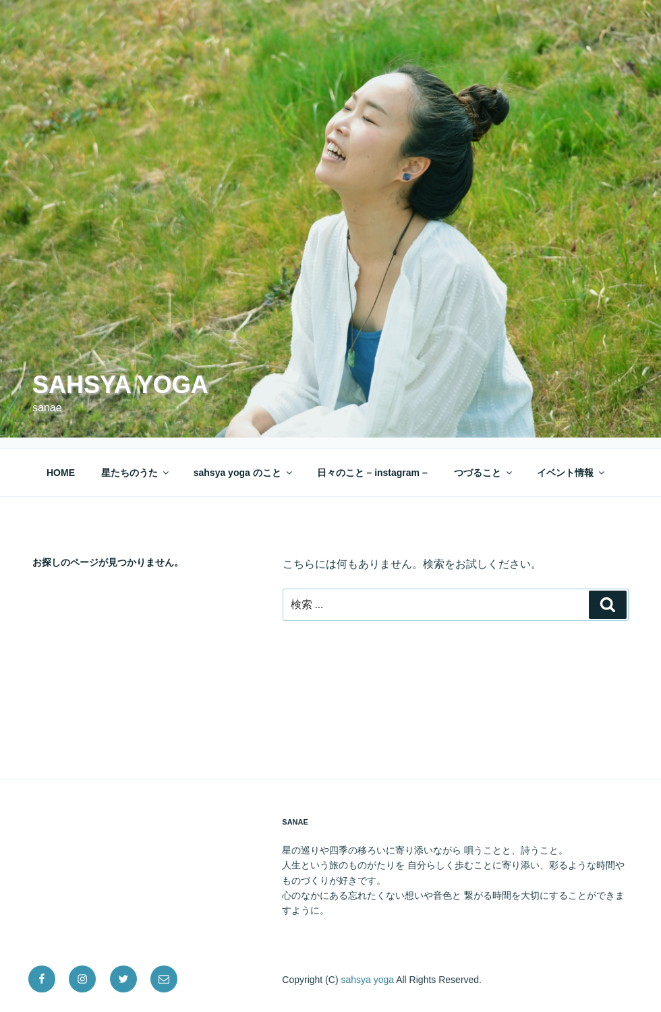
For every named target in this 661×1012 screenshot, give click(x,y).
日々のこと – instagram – (372, 472)
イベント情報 (571, 472)
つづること (484, 472)
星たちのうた (136, 472)
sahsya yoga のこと (244, 472)
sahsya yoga (120, 384)
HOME (61, 472)
